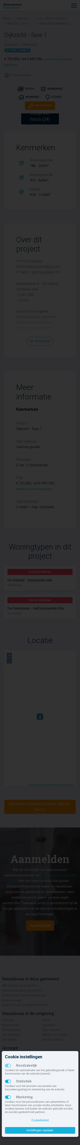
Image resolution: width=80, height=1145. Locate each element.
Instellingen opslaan (40, 1130)
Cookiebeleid (40, 1120)
